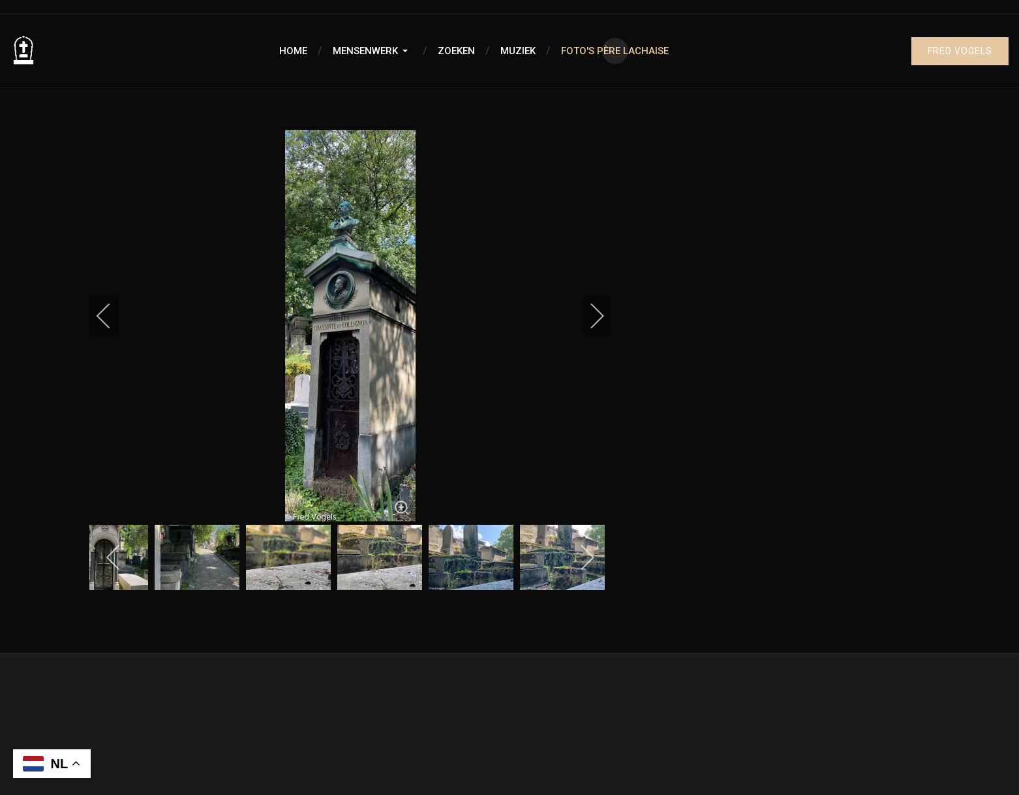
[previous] (112, 316)
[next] (588, 316)
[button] (372, 51)
